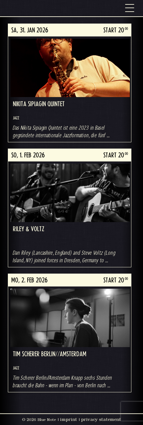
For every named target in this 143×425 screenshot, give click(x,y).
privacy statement (101, 419)
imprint (68, 419)
